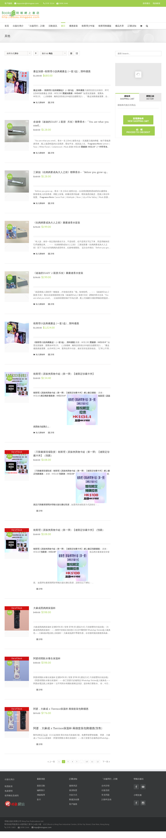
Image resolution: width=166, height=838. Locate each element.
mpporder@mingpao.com (28, 3)
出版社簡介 (18, 26)
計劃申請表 (106, 799)
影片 (39, 799)
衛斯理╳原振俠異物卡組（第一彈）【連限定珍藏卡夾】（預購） (69, 529)
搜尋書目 (146, 3)
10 (87, 761)
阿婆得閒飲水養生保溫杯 (46, 658)
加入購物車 (40, 102)
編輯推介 (41, 790)
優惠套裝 (73, 26)
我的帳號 (156, 3)
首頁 (7, 26)
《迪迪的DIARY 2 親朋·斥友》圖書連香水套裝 (58, 273)
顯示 (47, 53)
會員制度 (73, 790)
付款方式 (73, 795)
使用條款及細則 (12, 795)
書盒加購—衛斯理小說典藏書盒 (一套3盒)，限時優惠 (62, 71)
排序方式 (12, 53)
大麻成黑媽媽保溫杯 (44, 608)
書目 (63, 26)
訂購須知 (132, 26)
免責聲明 (9, 791)
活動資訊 (53, 26)
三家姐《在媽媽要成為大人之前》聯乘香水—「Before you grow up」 (71, 172)
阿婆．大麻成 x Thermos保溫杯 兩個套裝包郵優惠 (60, 708)
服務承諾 (73, 785)
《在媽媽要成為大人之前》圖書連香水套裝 (56, 222)
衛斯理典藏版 (104, 26)
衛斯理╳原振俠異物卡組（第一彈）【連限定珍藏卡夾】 (64, 373)
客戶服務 (73, 804)
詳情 (52, 102)
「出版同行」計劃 (36, 26)
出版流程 (105, 790)
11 (92, 761)
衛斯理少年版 (88, 26)
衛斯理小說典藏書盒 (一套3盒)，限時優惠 (56, 323)
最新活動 (41, 785)
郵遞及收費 (74, 799)
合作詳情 (105, 785)
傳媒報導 (41, 795)
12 (98, 761)
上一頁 (52, 761)
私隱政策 (9, 786)
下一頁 (105, 761)
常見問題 (105, 795)
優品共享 (119, 26)
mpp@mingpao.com (42, 827)
